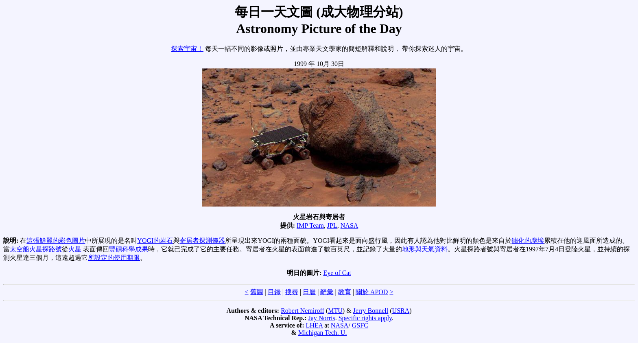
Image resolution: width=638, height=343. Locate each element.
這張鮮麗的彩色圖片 (55, 240)
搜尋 (291, 291)
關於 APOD (372, 291)
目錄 (274, 291)
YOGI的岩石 (155, 240)
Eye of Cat (337, 272)
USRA (401, 310)
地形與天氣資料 (425, 249)
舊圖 (256, 291)
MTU (335, 310)
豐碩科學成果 (128, 249)
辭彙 (326, 291)
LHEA (314, 325)
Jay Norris (321, 317)
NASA (349, 225)
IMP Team (310, 225)
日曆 (309, 291)
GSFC (360, 325)
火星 (74, 249)
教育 (344, 291)
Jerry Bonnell (371, 310)
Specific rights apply (365, 317)
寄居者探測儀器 (202, 240)
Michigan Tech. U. (322, 332)
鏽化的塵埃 (527, 240)
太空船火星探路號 (36, 249)
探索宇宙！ (187, 48)
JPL (332, 225)
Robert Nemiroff (302, 310)
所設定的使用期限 (114, 257)
